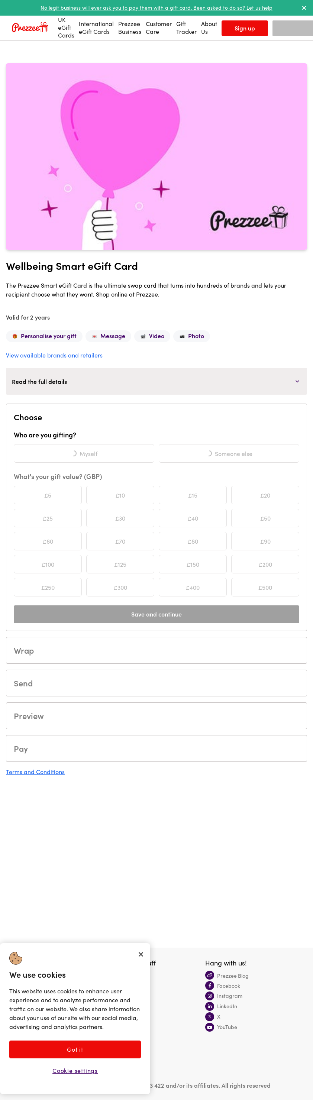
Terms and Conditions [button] (35, 772)
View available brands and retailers (54, 355)
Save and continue (156, 614)
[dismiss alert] (304, 7)
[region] (75, 1018)
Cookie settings (75, 1070)
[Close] (141, 954)
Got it (75, 1049)
